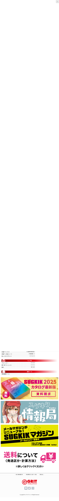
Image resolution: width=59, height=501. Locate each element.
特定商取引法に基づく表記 (31, 474)
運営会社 (41, 474)
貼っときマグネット (18, 356)
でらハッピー (18, 363)
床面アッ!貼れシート (18, 354)
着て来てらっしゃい (18, 365)
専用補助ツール (5, 374)
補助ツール (17, 372)
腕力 (18, 367)
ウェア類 (17, 361)
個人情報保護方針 (19, 474)
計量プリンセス (18, 352)
